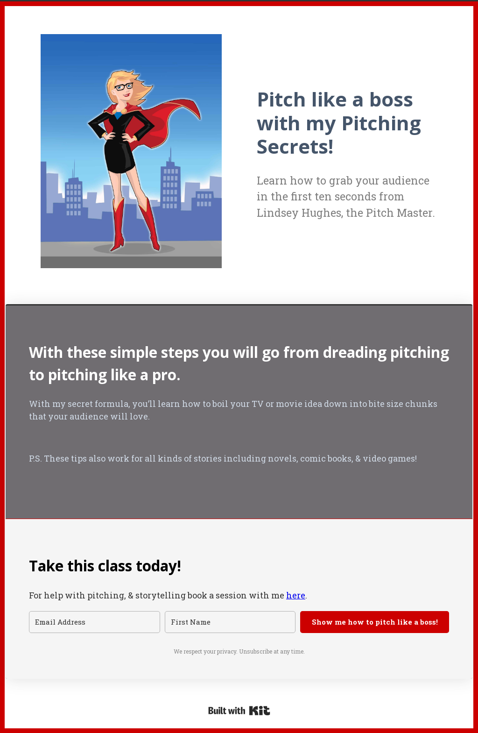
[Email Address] (94, 622)
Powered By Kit (239, 710)
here (295, 595)
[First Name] (230, 622)
